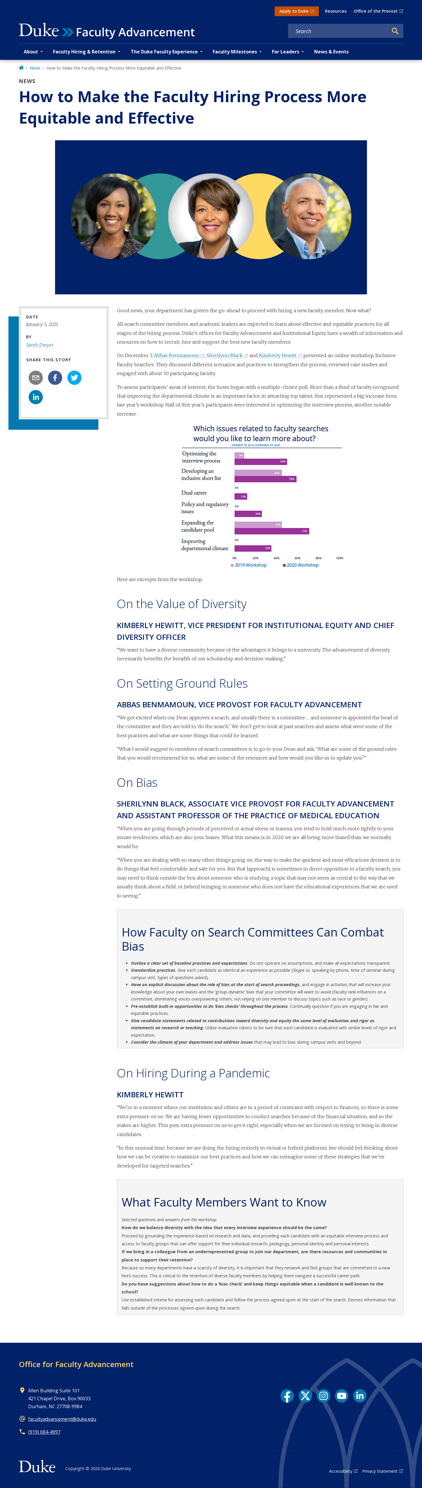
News (35, 68)
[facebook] (55, 377)
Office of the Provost (376, 11)
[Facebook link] (287, 1396)
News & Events (331, 51)
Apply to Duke (294, 11)
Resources (335, 11)
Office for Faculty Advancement (76, 1364)
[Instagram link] (323, 1396)
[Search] (395, 31)
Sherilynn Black (225, 355)
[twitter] (74, 377)
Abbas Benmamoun (176, 355)
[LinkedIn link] (360, 1396)
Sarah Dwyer (39, 345)
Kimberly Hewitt (278, 355)
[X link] (305, 1396)
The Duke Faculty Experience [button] (164, 51)
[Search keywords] (338, 31)
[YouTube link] (341, 1396)
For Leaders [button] (285, 51)
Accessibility (340, 1471)
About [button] (31, 51)
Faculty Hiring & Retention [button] (84, 51)
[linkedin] (35, 397)
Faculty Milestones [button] (235, 51)
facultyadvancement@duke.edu (62, 1419)
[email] (35, 377)
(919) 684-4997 (44, 1432)
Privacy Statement (380, 1471)
